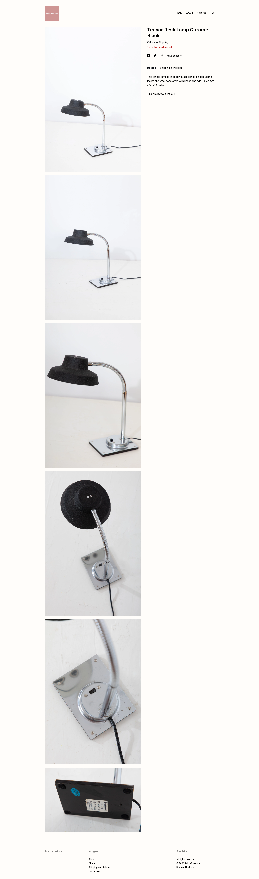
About (189, 13)
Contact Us (94, 871)
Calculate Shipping (157, 42)
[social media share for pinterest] (161, 55)
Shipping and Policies (100, 867)
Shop (179, 13)
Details (152, 67)
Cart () (201, 13)
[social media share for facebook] (148, 55)
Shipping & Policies (171, 67)
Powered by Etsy (185, 867)
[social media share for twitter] (155, 55)
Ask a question (174, 55)
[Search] (213, 13)
